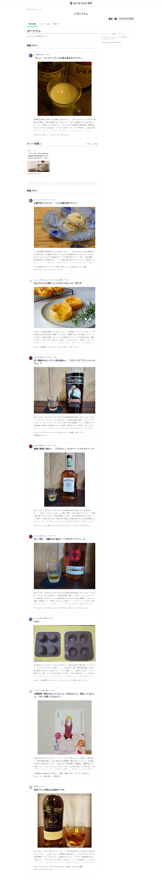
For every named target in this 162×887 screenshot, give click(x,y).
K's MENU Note (38, 54)
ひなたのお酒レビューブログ (42, 357)
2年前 (54, 357)
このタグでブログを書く (126, 19)
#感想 (66, 773)
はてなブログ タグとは (108, 37)
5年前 (42, 786)
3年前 (54, 536)
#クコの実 (55, 267)
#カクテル (37, 135)
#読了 (72, 773)
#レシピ (36, 347)
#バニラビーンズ (64, 680)
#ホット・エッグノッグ (50, 135)
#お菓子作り (45, 680)
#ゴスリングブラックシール (44, 432)
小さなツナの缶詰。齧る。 (42, 690)
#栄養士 (43, 347)
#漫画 (61, 773)
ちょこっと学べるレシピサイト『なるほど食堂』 (49, 280)
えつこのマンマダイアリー (42, 200)
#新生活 (57, 776)
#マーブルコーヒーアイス (53, 270)
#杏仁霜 (73, 267)
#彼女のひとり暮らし (49, 773)
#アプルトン (38, 526)
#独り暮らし (48, 776)
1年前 (53, 200)
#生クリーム (64, 267)
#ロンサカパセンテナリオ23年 (60, 866)
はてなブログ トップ (34, 9)
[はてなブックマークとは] (41, 144)
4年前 (52, 618)
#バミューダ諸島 (68, 432)
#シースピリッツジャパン (70, 526)
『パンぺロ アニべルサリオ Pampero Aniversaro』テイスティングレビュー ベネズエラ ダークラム (38, 156)
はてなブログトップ (107, 39)
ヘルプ (118, 37)
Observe (36, 786)
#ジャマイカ (55, 526)
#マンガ (78, 773)
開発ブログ (125, 37)
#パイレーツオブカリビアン (44, 869)
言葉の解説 (32, 24)
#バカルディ (38, 608)
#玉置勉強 (37, 773)
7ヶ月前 (47, 54)
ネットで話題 (44, 24)
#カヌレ (36, 680)
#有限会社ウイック (40, 435)
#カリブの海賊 (77, 866)
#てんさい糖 (81, 267)
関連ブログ (57, 24)
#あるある (85, 773)
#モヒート (72, 608)
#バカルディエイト (50, 608)
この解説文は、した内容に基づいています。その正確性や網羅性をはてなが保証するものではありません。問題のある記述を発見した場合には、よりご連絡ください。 (37, 36)
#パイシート (52, 347)
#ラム (36, 866)
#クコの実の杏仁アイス (42, 267)
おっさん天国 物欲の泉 (41, 618)
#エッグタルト (63, 347)
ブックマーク (32, 151)
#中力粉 (74, 680)
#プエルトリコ (82, 608)
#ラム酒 (58, 432)
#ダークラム (64, 135)
